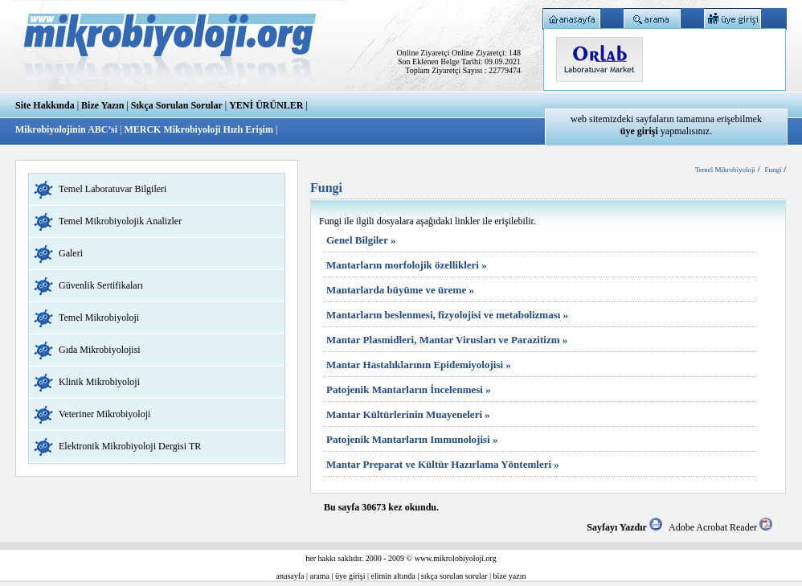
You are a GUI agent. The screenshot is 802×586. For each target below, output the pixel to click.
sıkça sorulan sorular (454, 576)
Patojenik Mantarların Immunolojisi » (411, 439)
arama (319, 576)
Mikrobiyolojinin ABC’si (67, 129)
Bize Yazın (102, 105)
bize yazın (509, 576)
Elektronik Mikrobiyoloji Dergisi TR (130, 446)
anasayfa (290, 576)
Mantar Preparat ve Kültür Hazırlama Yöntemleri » (442, 464)
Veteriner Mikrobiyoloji (104, 414)
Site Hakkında (45, 105)
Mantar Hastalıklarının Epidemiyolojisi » (418, 365)
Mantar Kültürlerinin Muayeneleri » (408, 414)
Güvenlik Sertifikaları (101, 285)
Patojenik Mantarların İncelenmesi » (408, 389)
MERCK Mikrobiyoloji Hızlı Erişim (198, 129)
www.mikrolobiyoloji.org (456, 558)
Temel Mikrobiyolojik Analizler (120, 221)
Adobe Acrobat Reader (720, 527)
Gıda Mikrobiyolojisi (100, 349)
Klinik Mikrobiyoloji (99, 381)
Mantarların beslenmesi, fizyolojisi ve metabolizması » (447, 315)
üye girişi (350, 576)
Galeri (71, 253)
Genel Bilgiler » (360, 240)
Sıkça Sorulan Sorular (177, 105)
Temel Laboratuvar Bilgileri (112, 189)
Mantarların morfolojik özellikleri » (406, 265)
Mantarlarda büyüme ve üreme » (400, 290)
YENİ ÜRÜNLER (266, 105)
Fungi (772, 170)
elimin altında (393, 576)
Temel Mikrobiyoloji (99, 317)
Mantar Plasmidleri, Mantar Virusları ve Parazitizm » (446, 340)
